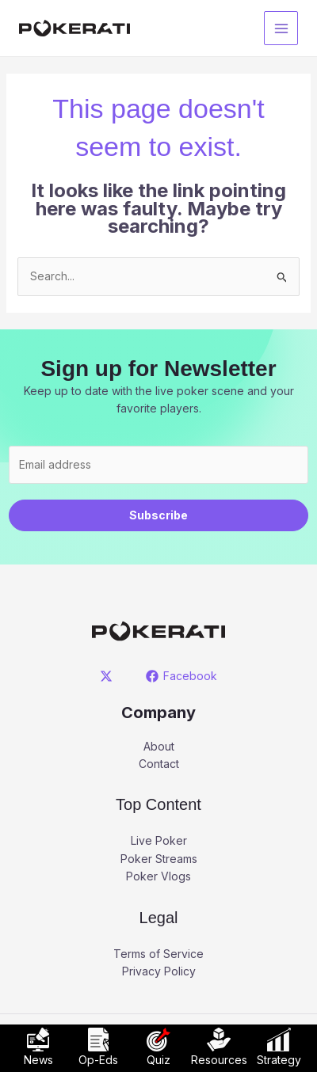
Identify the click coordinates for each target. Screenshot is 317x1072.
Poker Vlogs (158, 876)
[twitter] (109, 676)
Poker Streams (158, 858)
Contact (159, 763)
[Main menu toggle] (281, 28)
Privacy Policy (159, 971)
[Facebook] (181, 676)
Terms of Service (158, 953)
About (158, 746)
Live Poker (159, 840)
